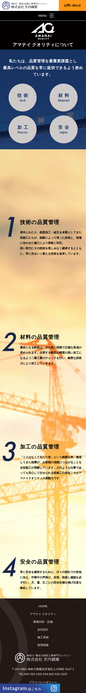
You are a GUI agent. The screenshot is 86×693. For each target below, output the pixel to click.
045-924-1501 (33, 674)
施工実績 (43, 637)
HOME (43, 606)
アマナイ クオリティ (43, 614)
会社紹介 (43, 629)
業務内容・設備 (43, 621)
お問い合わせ (72, 5)
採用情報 (43, 645)
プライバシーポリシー (43, 682)
